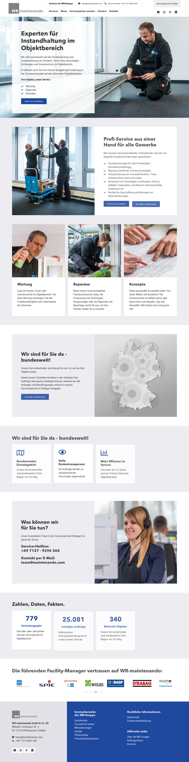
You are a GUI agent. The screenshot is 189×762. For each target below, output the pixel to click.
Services (53, 11)
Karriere (102, 11)
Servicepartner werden (82, 11)
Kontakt (113, 11)
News (64, 11)
